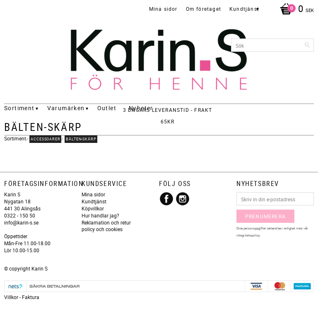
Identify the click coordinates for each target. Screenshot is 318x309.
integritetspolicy (248, 235)
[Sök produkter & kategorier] (272, 45)
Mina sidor (93, 194)
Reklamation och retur (106, 222)
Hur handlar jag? (100, 215)
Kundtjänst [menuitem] (244, 8)
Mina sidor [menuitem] (163, 8)
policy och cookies (102, 229)
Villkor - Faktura (21, 297)
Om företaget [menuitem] (203, 8)
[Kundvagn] (295, 9)
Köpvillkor (93, 208)
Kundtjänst (94, 201)
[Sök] (307, 45)
